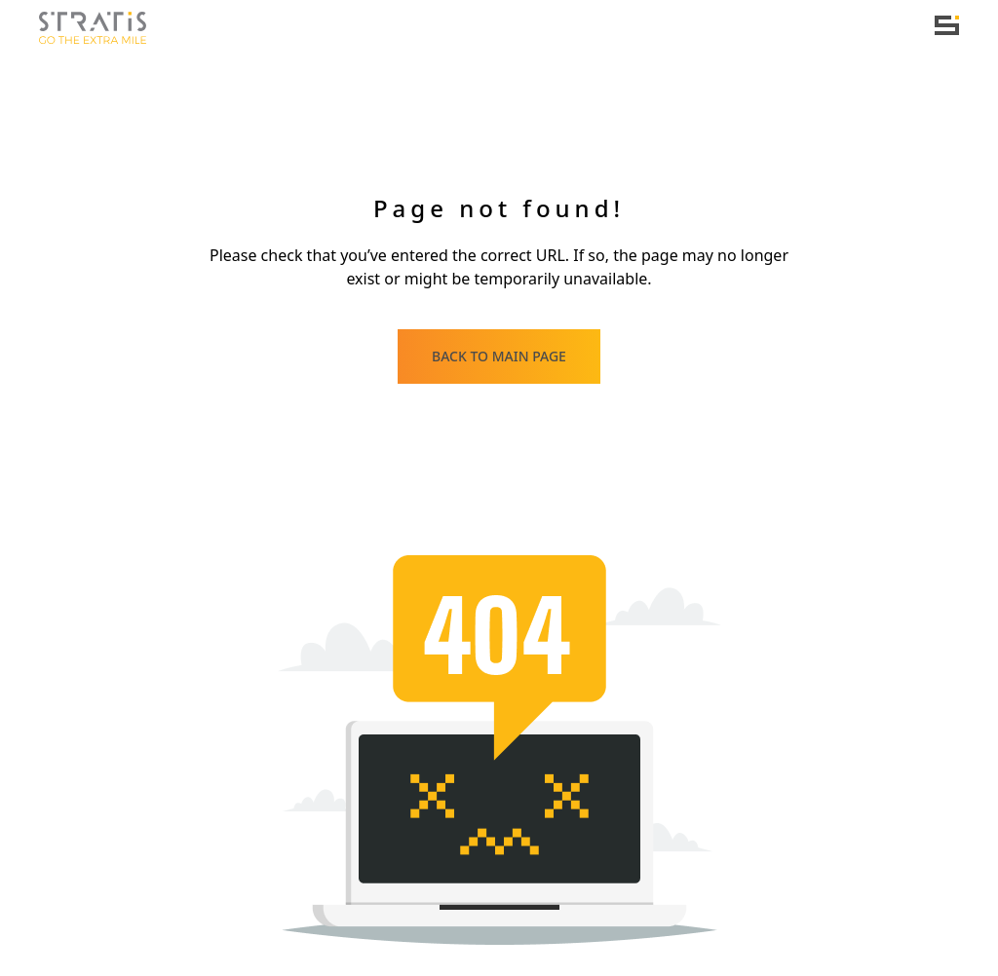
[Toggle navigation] (947, 25)
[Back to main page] (499, 356)
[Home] (92, 28)
